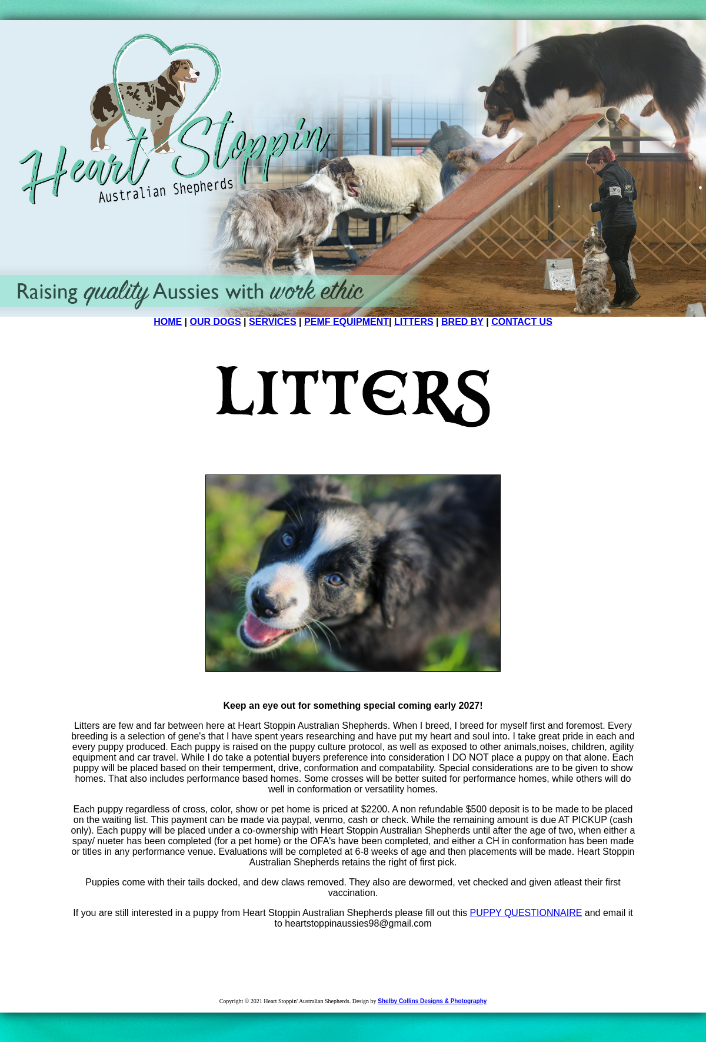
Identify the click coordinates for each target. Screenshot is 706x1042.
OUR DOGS (215, 322)
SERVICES (273, 322)
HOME (168, 322)
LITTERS (414, 322)
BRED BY (462, 322)
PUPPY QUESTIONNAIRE (526, 913)
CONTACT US (521, 322)
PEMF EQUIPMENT (346, 322)
